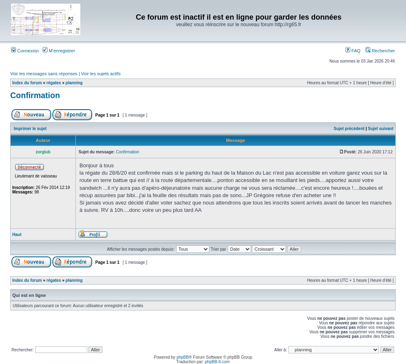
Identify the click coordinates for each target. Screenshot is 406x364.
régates (53, 83)
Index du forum (27, 83)
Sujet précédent (349, 128)
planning (74, 83)
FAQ (353, 50)
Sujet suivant (380, 128)
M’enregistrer (59, 50)
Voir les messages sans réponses (43, 73)
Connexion (25, 50)
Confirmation (35, 95)
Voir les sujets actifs (101, 73)
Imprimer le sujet (30, 128)
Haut (16, 234)
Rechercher (380, 50)
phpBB (183, 357)
